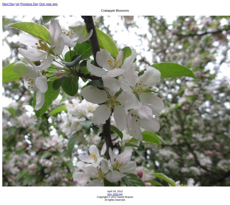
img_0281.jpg (114, 194)
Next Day (8, 4)
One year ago (48, 4)
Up (18, 4)
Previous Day (29, 4)
